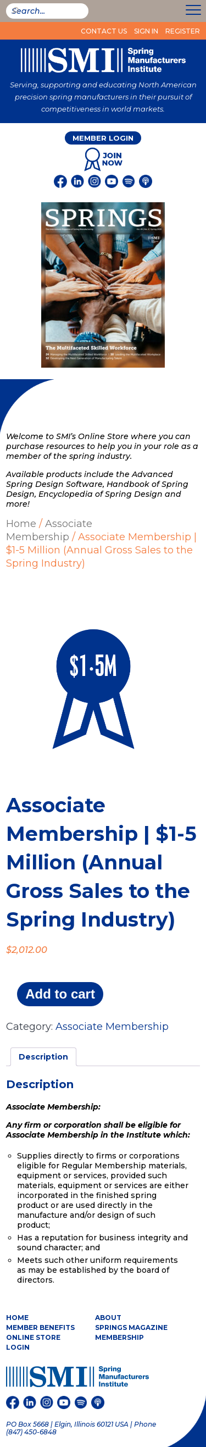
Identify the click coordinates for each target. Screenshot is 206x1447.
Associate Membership (49, 530)
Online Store (33, 1337)
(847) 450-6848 (31, 1432)
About (108, 1317)
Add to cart (60, 993)
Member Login (103, 138)
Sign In (146, 31)
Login (18, 1347)
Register (182, 31)
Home (21, 524)
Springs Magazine (131, 1327)
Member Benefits (40, 1327)
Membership (119, 1337)
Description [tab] (43, 1057)
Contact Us (104, 31)
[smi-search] (47, 11)
